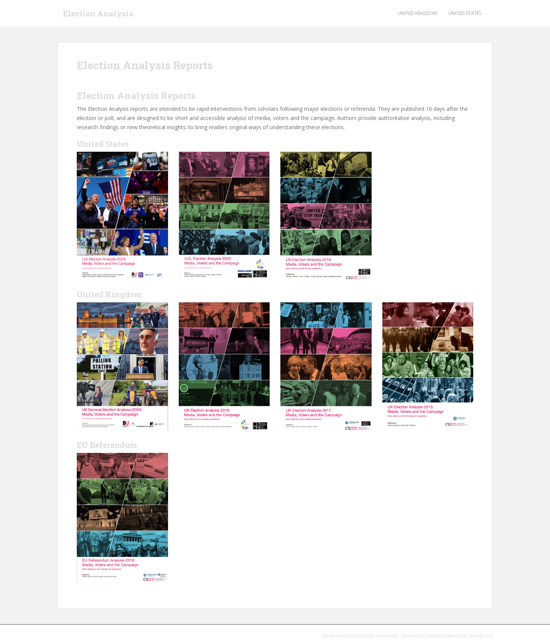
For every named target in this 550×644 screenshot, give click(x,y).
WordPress (481, 636)
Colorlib (431, 636)
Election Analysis (98, 13)
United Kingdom (417, 13)
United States (464, 13)
